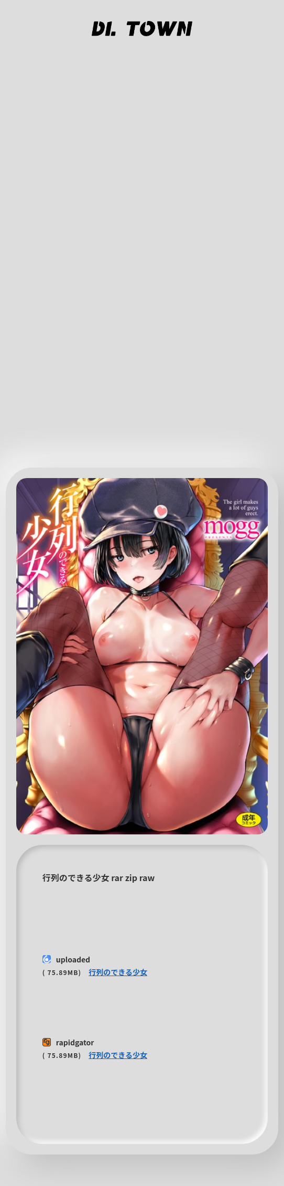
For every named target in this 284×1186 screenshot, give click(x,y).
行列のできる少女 (118, 972)
